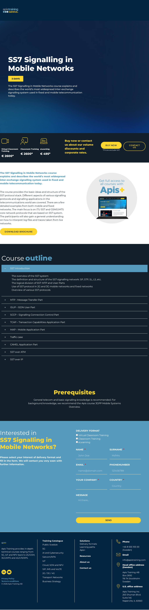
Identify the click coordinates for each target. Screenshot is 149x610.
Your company (86, 480)
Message (82, 495)
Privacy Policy (7, 578)
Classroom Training (89, 438)
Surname (116, 449)
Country (116, 480)
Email (80, 465)
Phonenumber (120, 465)
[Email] (118, 555)
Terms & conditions (10, 581)
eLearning (84, 442)
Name (80, 449)
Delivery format (88, 431)
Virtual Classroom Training (93, 435)
